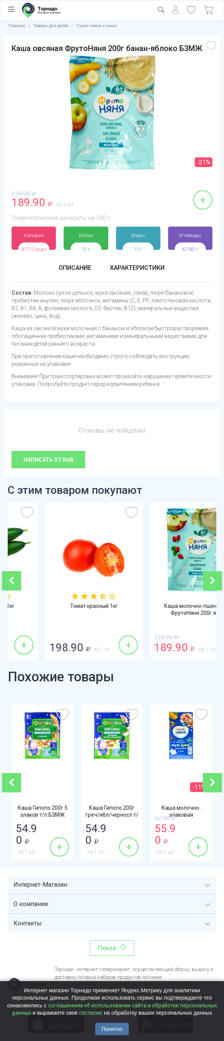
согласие (90, 1013)
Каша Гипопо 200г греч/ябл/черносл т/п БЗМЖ (112, 815)
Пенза (107, 948)
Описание (75, 267)
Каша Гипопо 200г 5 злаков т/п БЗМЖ (42, 811)
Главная (16, 25)
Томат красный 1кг (165, 606)
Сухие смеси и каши (96, 25)
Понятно (112, 1029)
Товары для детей (50, 25)
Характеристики (137, 267)
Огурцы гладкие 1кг (60, 606)
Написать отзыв (48, 460)
